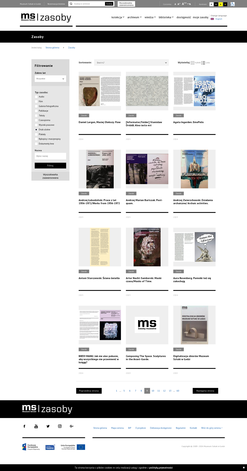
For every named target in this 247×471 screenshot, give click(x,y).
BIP (129, 428)
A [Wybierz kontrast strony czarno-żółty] (225, 4)
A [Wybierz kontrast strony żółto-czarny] (220, 4)
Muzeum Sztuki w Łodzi (30, 4)
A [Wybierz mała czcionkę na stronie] (175, 4)
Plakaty (42, 134)
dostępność (184, 17)
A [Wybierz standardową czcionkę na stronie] (179, 4)
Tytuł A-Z (132, 62)
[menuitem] (119, 17)
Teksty (42, 115)
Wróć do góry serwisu (212, 428)
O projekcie (140, 428)
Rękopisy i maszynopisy (50, 139)
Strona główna (53, 47)
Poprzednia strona (89, 390)
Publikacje (43, 110)
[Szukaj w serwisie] (86, 3)
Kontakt (193, 428)
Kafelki (196, 63)
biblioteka (165, 17)
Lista (205, 63)
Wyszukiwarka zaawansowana (126, 4)
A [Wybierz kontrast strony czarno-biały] (216, 4)
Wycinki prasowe (46, 125)
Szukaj (109, 3)
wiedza (149, 17)
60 (178, 390)
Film (41, 101)
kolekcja (117, 17)
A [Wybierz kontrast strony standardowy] (211, 4)
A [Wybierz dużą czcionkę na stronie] (184, 4)
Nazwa (38, 150)
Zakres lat (40, 72)
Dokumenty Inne (46, 143)
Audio (41, 96)
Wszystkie (50, 78)
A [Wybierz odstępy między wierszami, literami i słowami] (190, 4)
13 (170, 390)
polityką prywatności (161, 467)
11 (158, 390)
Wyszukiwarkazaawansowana (50, 176)
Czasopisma (44, 120)
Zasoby (71, 47)
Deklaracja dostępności (161, 428)
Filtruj (50, 165)
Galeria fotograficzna (48, 106)
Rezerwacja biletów (56, 4)
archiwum (133, 17)
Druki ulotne (44, 129)
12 (164, 390)
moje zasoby (200, 17)
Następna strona (205, 390)
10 (153, 390)
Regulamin (181, 428)
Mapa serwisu (117, 428)
